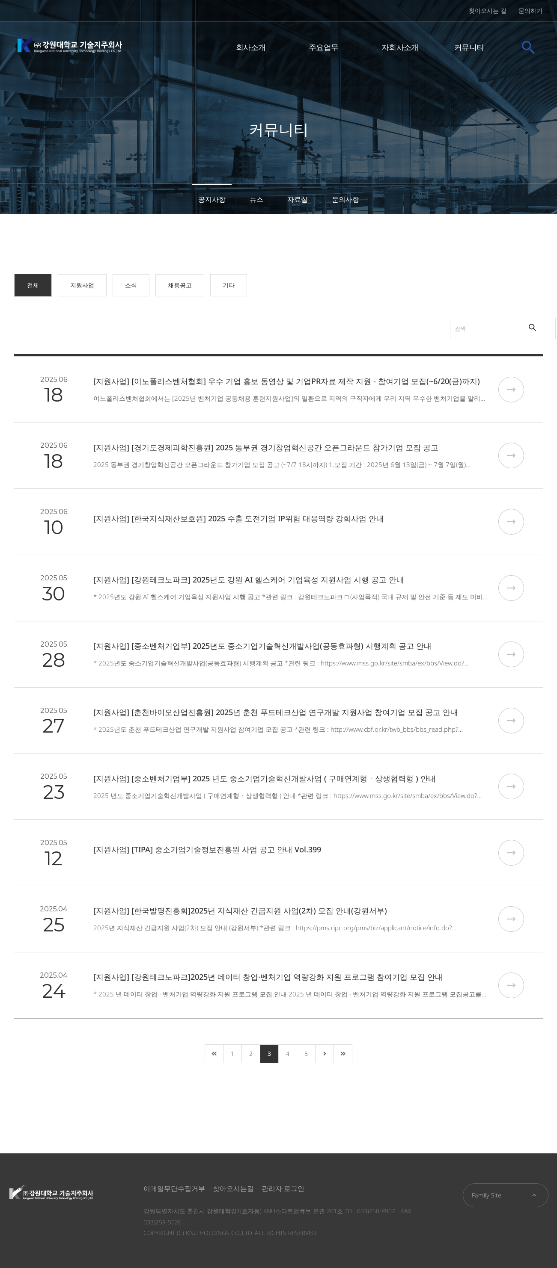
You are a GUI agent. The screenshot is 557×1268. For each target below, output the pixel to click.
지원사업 (82, 285)
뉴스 (256, 199)
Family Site (486, 1195)
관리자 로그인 (283, 1188)
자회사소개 (400, 46)
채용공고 (180, 285)
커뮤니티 (469, 46)
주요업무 (323, 46)
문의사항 (345, 199)
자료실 (297, 199)
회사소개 (250, 46)
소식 (131, 285)
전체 (33, 285)
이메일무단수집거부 (174, 1188)
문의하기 (530, 10)
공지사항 (212, 199)
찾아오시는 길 (487, 10)
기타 (229, 285)
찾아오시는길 (233, 1188)
